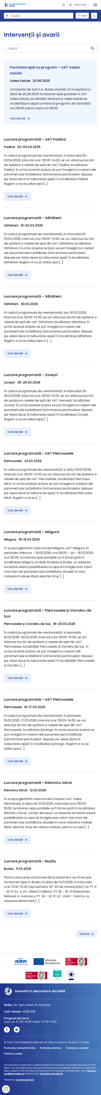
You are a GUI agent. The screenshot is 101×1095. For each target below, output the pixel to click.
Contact (64, 5)
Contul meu (78, 4)
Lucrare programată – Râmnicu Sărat (38, 782)
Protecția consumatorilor (20, 1048)
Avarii (82, 15)
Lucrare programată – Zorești (31, 374)
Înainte (87, 934)
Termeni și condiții (77, 1048)
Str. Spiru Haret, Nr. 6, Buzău (32, 1005)
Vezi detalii (20, 118)
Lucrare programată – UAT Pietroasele (38, 453)
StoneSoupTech (25, 1079)
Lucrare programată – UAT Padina (35, 139)
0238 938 (94, 16)
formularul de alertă (51, 1073)
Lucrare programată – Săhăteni (32, 217)
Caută (92, 48)
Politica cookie (13, 1053)
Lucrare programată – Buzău (30, 861)
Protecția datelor (51, 1048)
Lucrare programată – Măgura (31, 531)
